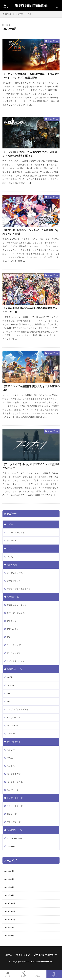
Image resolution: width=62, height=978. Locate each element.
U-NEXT (10, 685)
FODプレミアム (14, 717)
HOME (8, 14)
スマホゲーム (53, 41)
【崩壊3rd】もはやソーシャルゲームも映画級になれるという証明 (30, 232)
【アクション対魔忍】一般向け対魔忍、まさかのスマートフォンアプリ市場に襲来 (31, 75)
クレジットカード (15, 798)
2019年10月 (9, 919)
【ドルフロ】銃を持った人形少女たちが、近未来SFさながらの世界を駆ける (29, 153)
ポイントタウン (14, 774)
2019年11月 (9, 911)
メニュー (39, 974)
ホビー (10, 524)
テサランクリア (14, 580)
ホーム (8, 954)
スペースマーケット (16, 532)
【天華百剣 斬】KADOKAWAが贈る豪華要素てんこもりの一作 (30, 310)
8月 (29, 14)
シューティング (14, 645)
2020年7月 (9, 879)
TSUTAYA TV (12, 725)
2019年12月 (9, 903)
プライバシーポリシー (45, 954)
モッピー (11, 749)
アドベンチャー (14, 629)
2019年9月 (9, 927)
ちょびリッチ (13, 790)
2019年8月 (9, 935)
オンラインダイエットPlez (18, 589)
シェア (23, 974)
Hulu (9, 701)
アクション (12, 621)
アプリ (10, 548)
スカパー (11, 733)
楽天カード (12, 814)
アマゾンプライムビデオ (18, 709)
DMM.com (11, 846)
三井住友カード (14, 822)
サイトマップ (23, 954)
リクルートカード (15, 806)
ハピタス (11, 766)
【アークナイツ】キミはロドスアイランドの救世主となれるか (31, 466)
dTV (8, 693)
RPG (9, 637)
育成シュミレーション (17, 605)
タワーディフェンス (16, 613)
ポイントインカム (15, 782)
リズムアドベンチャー (17, 661)
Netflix (10, 677)
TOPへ (54, 974)
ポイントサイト (14, 741)
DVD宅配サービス (15, 830)
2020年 (19, 14)
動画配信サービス (15, 669)
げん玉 (10, 757)
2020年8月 (9, 871)
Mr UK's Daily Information (31, 5)
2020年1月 (9, 895)
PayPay (10, 556)
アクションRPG (14, 653)
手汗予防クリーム (15, 572)
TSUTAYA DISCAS (14, 838)
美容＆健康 (12, 564)
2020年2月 (9, 887)
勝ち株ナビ (12, 540)
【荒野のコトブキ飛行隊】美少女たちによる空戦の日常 (31, 388)
